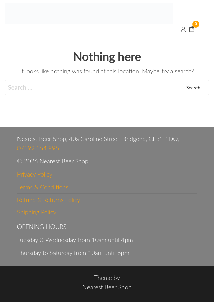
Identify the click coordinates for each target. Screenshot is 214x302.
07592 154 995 (38, 148)
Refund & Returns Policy (48, 199)
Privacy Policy (35, 174)
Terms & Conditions (42, 187)
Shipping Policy (37, 212)
